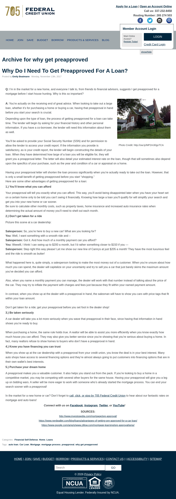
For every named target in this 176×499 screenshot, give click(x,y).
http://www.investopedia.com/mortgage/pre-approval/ (88, 416)
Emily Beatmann (21, 76)
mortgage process (50, 444)
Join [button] (20, 40)
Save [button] (30, 40)
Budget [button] (42, 40)
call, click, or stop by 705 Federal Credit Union (97, 395)
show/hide (146, 52)
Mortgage (35, 444)
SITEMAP (156, 459)
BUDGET (48, 459)
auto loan (13, 444)
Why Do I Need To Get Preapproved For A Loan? (65, 71)
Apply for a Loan (127, 6)
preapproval (68, 444)
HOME (18, 459)
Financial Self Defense (26, 439)
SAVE (37, 459)
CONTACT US (115, 459)
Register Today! (131, 41)
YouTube (118, 405)
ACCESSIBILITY (137, 459)
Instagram (90, 405)
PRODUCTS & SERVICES (87, 459)
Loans (49, 439)
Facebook (76, 405)
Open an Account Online (156, 6)
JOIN (28, 459)
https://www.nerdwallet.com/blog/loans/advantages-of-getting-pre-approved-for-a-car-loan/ (88, 420)
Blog (105, 40)
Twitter (103, 405)
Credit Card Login (154, 44)
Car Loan (24, 444)
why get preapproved (86, 444)
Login (157, 36)
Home (10, 40)
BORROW (62, 459)
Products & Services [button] (82, 40)
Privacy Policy (92, 474)
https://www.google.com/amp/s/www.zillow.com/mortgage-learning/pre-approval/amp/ (88, 425)
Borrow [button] (57, 40)
